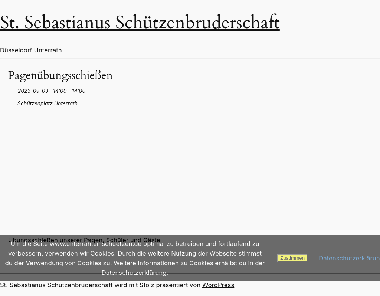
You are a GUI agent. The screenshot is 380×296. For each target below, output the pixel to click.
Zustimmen (292, 258)
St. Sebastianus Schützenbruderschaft (140, 22)
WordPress (218, 285)
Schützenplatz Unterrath (47, 103)
